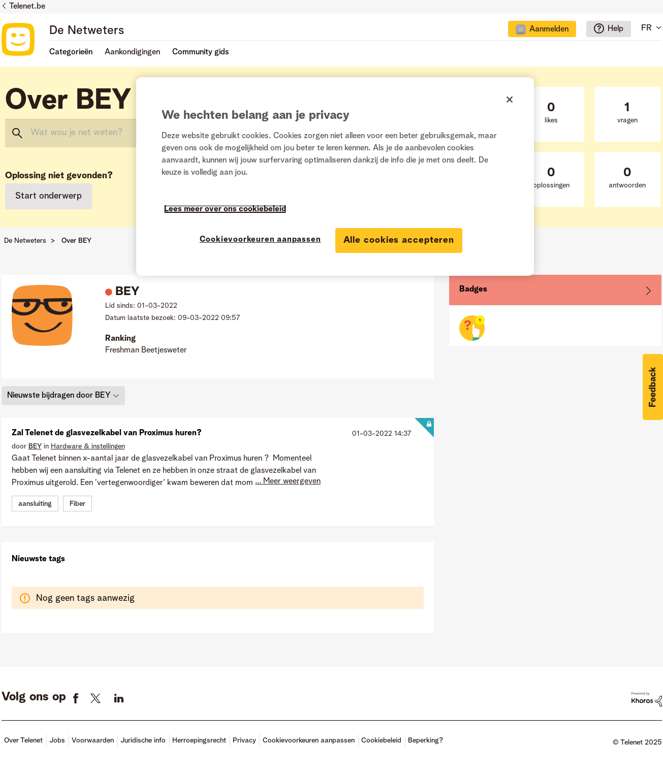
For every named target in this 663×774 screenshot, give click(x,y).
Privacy (244, 740)
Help (615, 29)
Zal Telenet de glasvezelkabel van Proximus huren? (107, 433)
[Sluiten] (509, 99)
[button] (653, 387)
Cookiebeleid (381, 740)
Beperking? (425, 740)
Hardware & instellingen (88, 446)
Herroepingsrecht (199, 740)
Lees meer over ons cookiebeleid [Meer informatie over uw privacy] (225, 209)
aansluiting (35, 503)
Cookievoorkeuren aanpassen (309, 740)
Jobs (57, 740)
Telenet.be (27, 7)
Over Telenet (23, 740)
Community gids (200, 52)
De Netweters (86, 31)
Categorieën (70, 52)
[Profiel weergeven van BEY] (35, 446)
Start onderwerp (48, 196)
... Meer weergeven (288, 481)
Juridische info (143, 740)
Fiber (77, 503)
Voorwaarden (93, 740)
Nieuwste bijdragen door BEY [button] (59, 396)
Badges (473, 289)
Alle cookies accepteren (399, 240)
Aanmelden (549, 29)
